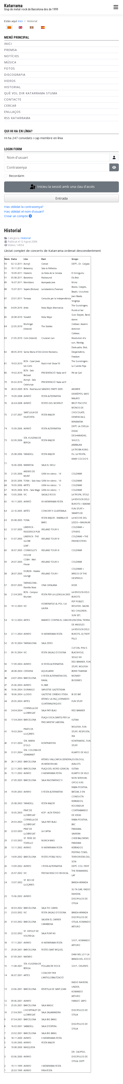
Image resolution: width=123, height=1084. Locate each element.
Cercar (10, 106)
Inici (8, 44)
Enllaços (12, 112)
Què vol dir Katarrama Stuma (30, 93)
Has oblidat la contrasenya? (23, 207)
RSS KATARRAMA (17, 118)
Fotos (9, 68)
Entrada (61, 198)
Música (10, 62)
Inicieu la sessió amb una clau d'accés (62, 187)
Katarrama (13, 5)
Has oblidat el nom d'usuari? (24, 211)
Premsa (10, 50)
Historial (12, 87)
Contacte (12, 99)
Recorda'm (16, 176)
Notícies (11, 56)
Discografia (14, 75)
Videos (10, 81)
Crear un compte (18, 216)
